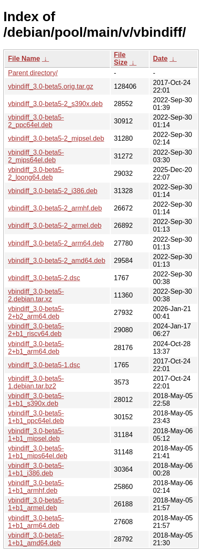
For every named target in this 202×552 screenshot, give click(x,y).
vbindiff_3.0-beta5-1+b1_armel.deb (36, 504)
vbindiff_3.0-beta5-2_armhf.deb (55, 208)
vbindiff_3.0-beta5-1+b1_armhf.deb (36, 486)
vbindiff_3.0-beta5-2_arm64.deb (56, 243)
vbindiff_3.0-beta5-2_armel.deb (54, 225)
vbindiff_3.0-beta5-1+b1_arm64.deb (36, 521)
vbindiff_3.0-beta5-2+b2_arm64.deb (36, 312)
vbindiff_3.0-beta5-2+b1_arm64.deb (36, 347)
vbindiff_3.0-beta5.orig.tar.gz (50, 86)
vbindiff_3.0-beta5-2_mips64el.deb (36, 156)
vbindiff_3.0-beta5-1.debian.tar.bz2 (36, 382)
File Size (121, 58)
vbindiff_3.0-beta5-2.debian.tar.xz (36, 295)
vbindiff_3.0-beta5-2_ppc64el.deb (36, 121)
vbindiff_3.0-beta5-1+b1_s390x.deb (36, 399)
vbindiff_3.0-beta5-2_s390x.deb (55, 103)
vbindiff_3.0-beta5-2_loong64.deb (36, 173)
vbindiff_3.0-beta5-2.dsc (44, 277)
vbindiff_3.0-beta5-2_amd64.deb (56, 260)
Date (160, 58)
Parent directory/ (32, 73)
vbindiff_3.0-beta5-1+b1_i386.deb (36, 469)
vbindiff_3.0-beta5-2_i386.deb (52, 190)
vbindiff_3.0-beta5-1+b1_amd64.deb (36, 539)
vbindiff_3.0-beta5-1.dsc (44, 365)
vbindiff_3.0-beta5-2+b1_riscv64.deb (36, 329)
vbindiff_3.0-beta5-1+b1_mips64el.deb (37, 452)
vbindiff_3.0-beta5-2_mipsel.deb (56, 138)
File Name (24, 58)
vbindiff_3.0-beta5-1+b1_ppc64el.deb (36, 417)
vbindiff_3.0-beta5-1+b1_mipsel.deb (36, 434)
